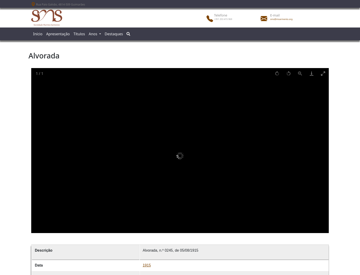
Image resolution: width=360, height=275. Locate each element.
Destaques (114, 33)
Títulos (79, 33)
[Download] (311, 73)
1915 (147, 265)
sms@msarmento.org (281, 19)
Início (37, 33)
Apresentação (58, 33)
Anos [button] (93, 33)
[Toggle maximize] (323, 73)
